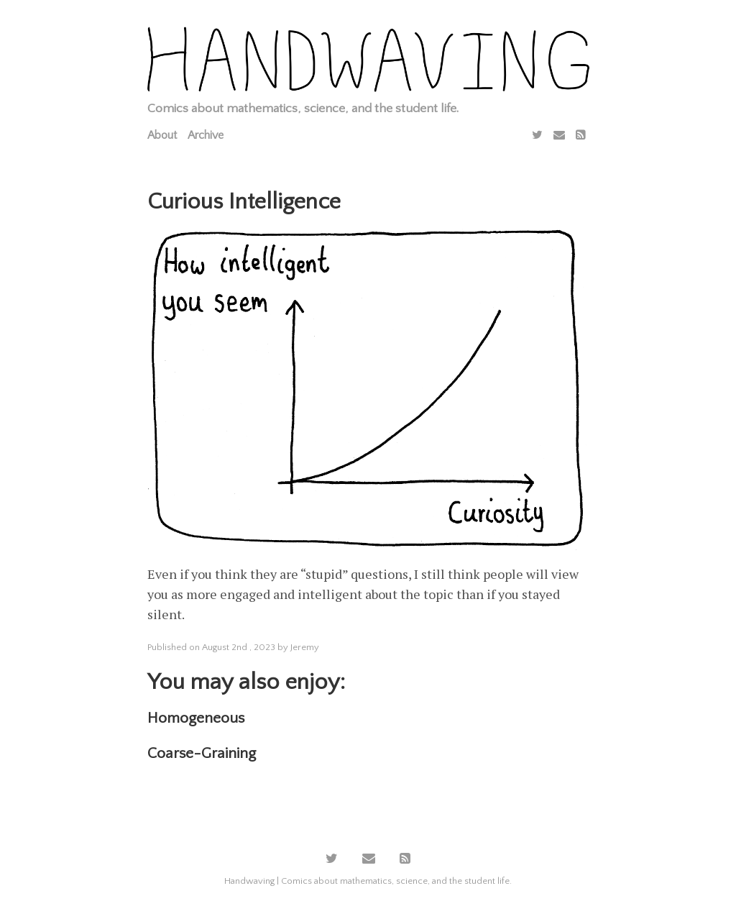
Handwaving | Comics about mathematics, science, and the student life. (368, 881)
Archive (206, 135)
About (162, 135)
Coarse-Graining (201, 753)
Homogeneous (195, 718)
